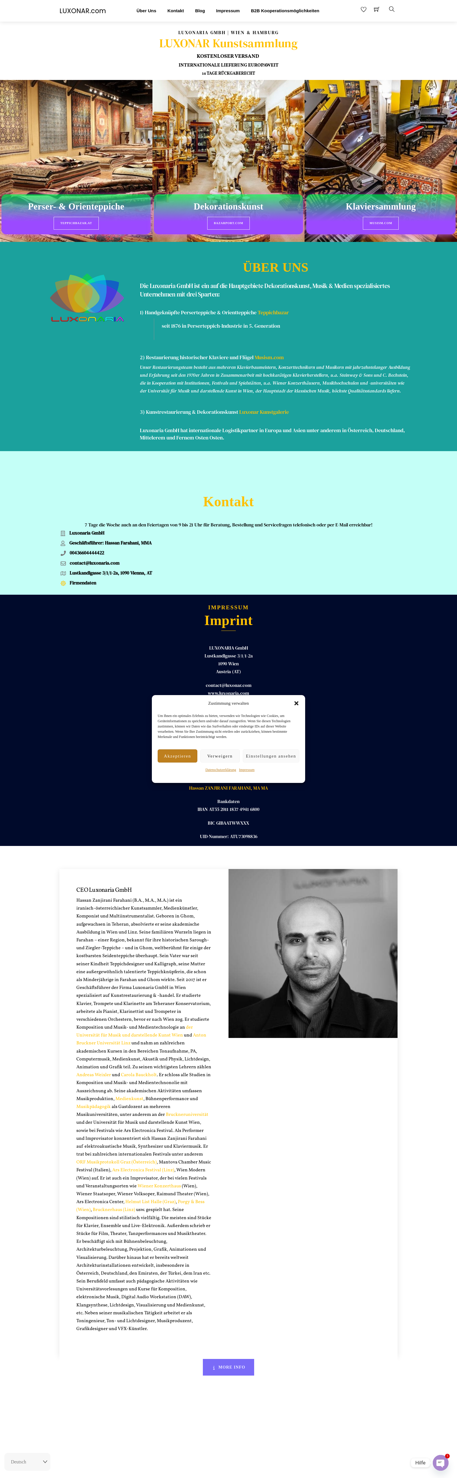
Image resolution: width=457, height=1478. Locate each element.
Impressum (246, 770)
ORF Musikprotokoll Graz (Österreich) (116, 1128)
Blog (200, 10)
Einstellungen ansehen (271, 756)
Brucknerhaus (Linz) (114, 1175)
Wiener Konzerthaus (159, 1152)
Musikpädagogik (93, 1072)
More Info (228, 1333)
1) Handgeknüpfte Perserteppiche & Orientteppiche (198, 308)
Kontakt (175, 10)
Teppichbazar (273, 308)
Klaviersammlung (381, 207)
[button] (296, 703)
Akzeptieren (177, 756)
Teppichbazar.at (76, 223)
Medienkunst (129, 1064)
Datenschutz (262, 1468)
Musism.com (381, 223)
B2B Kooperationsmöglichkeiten (285, 10)
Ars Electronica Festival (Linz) (143, 1136)
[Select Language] (27, 1462)
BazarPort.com (228, 223)
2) (143, 353)
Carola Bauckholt (139, 1040)
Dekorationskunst (228, 207)
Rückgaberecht (197, 1468)
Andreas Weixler (93, 1040)
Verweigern (220, 756)
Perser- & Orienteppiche (76, 207)
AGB (242, 1468)
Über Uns (147, 10)
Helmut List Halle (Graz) (150, 1167)
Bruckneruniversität (187, 1080)
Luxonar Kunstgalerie (264, 407)
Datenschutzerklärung (220, 770)
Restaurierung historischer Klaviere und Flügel (200, 353)
